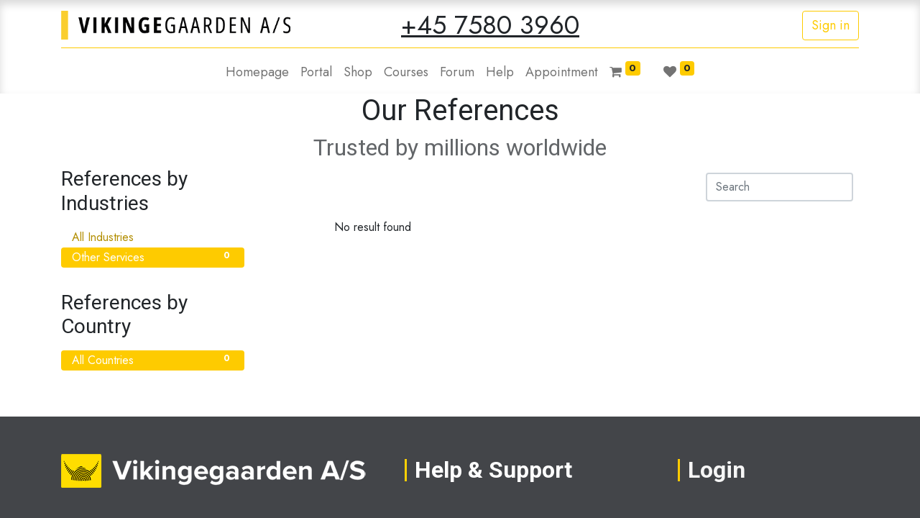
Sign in (830, 25)
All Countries (153, 360)
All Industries (153, 237)
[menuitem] (257, 72)
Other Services (153, 257)
